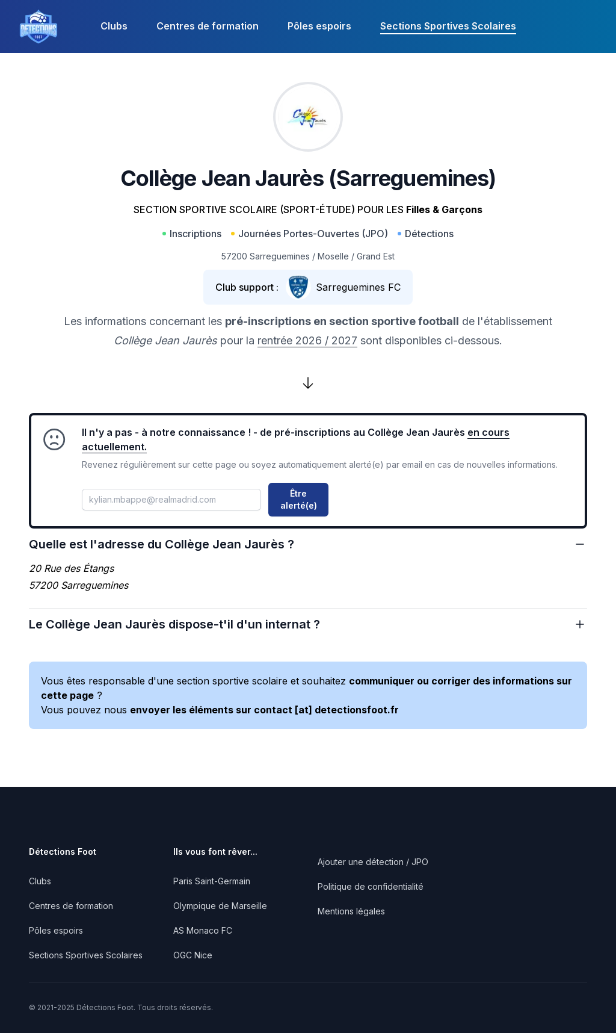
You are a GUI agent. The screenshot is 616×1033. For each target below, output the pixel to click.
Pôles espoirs (319, 26)
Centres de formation (207, 26)
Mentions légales (351, 911)
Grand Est (376, 256)
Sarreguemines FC (358, 287)
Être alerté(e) (298, 499)
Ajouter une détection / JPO (373, 862)
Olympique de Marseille (220, 906)
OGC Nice (192, 955)
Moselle (333, 256)
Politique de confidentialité (371, 886)
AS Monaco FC (202, 930)
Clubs (114, 26)
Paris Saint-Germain (211, 881)
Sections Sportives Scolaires (448, 26)
